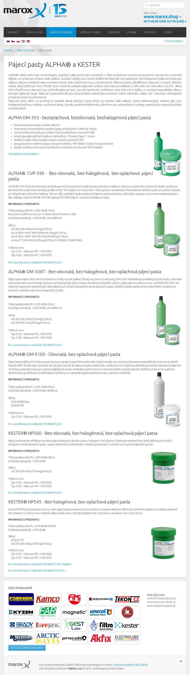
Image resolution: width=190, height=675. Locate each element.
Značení (113, 32)
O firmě (132, 32)
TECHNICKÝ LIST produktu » (23, 153)
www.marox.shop (161, 16)
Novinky (13, 32)
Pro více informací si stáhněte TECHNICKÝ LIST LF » (36, 570)
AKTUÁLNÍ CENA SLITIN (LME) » (27, 648)
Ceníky (168, 32)
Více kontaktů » (175, 41)
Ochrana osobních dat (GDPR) (130, 664)
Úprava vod (34, 32)
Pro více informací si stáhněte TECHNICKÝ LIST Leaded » (39, 564)
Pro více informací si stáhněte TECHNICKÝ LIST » (35, 262)
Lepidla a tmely (90, 32)
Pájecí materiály (61, 32)
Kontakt (150, 32)
